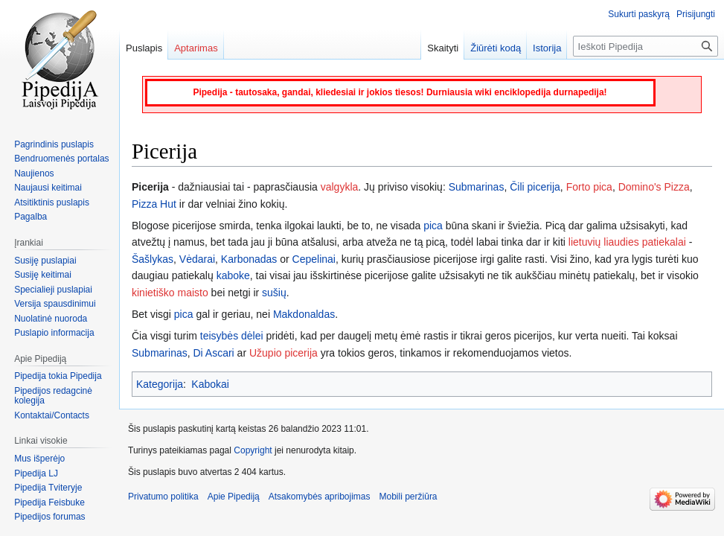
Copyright (253, 450)
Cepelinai (314, 259)
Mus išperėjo (39, 458)
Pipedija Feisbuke (49, 502)
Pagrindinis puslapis (54, 144)
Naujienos (34, 173)
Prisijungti (695, 14)
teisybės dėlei (231, 336)
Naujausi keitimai (48, 187)
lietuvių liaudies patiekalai (627, 242)
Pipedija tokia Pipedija (57, 376)
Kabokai (210, 384)
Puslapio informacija (54, 333)
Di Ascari (213, 353)
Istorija (547, 48)
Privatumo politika (163, 496)
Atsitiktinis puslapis (51, 202)
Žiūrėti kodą (495, 48)
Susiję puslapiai (45, 260)
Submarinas (476, 187)
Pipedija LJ (36, 473)
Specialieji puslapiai (53, 289)
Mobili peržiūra (408, 496)
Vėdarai (197, 259)
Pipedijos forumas (49, 516)
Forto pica (589, 187)
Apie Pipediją (234, 496)
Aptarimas (196, 48)
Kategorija (159, 384)
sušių (274, 293)
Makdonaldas (304, 314)
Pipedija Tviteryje (48, 487)
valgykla (340, 187)
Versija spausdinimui (54, 304)
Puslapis (144, 48)
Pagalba (30, 216)
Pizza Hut (154, 204)
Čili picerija (535, 187)
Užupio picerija (283, 353)
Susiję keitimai (42, 274)
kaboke (233, 275)
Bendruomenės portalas (61, 158)
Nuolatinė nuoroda (50, 318)
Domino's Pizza (654, 187)
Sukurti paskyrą (639, 14)
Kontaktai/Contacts (51, 415)
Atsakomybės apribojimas (320, 496)
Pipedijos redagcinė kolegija (53, 396)
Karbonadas (249, 259)
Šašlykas (152, 259)
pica (433, 226)
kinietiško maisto (170, 293)
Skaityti (442, 48)
